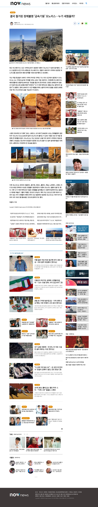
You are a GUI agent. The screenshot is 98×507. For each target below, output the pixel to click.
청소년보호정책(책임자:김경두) (62, 492)
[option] (17, 444)
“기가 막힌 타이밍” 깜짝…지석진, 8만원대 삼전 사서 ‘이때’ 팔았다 (35, 450)
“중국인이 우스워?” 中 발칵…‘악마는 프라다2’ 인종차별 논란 (17, 450)
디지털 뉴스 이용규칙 (73, 492)
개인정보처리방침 (51, 492)
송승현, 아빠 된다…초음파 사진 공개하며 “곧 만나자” (21, 464)
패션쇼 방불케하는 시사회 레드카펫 (39, 463)
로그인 (36, 492)
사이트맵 (80, 492)
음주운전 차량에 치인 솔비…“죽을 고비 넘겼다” (21, 471)
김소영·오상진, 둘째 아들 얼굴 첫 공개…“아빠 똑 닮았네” (58, 464)
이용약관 (45, 492)
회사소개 (40, 492)
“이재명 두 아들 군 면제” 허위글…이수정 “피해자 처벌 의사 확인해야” (52, 450)
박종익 (15, 23)
